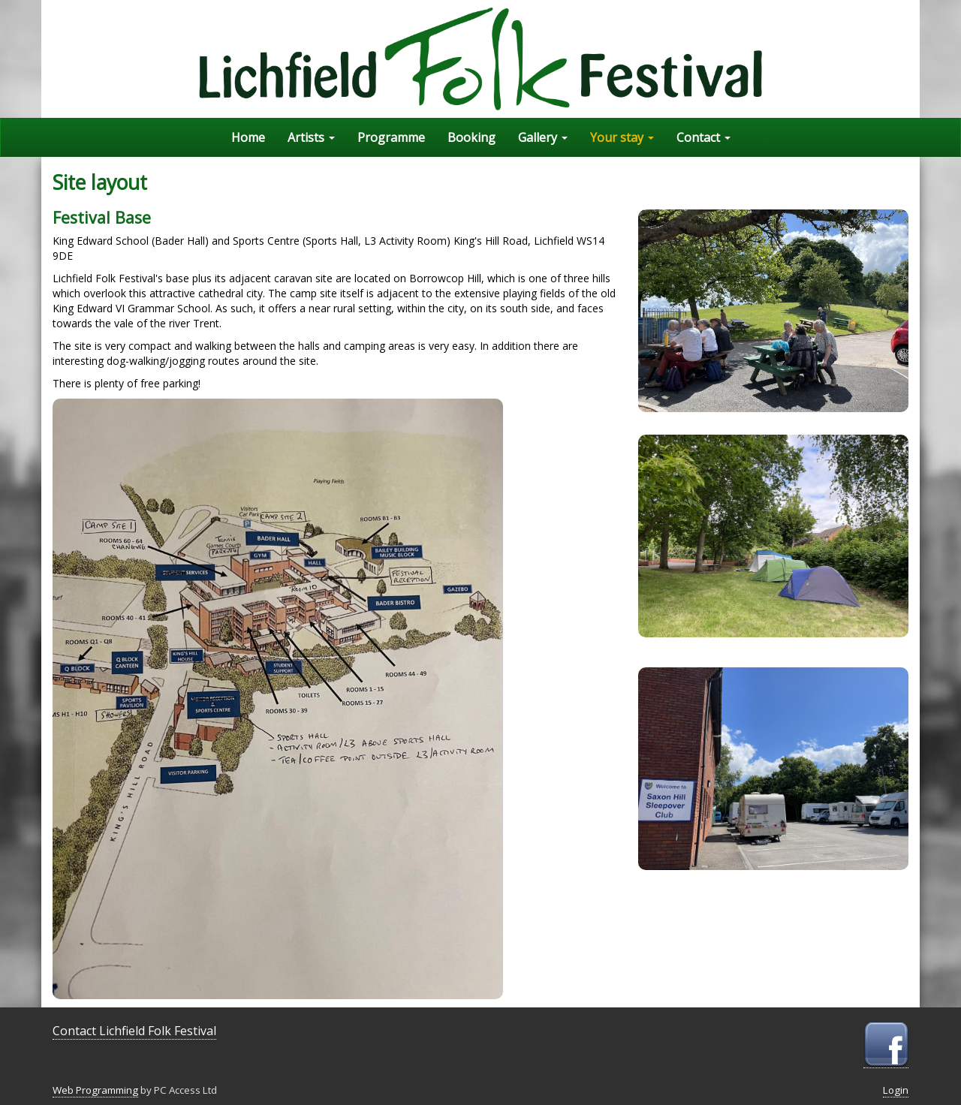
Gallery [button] (543, 137)
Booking (471, 137)
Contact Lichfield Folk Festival (134, 1030)
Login (895, 1090)
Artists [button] (311, 137)
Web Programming (95, 1090)
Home (248, 137)
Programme (391, 137)
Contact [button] (703, 137)
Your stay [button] (622, 137)
